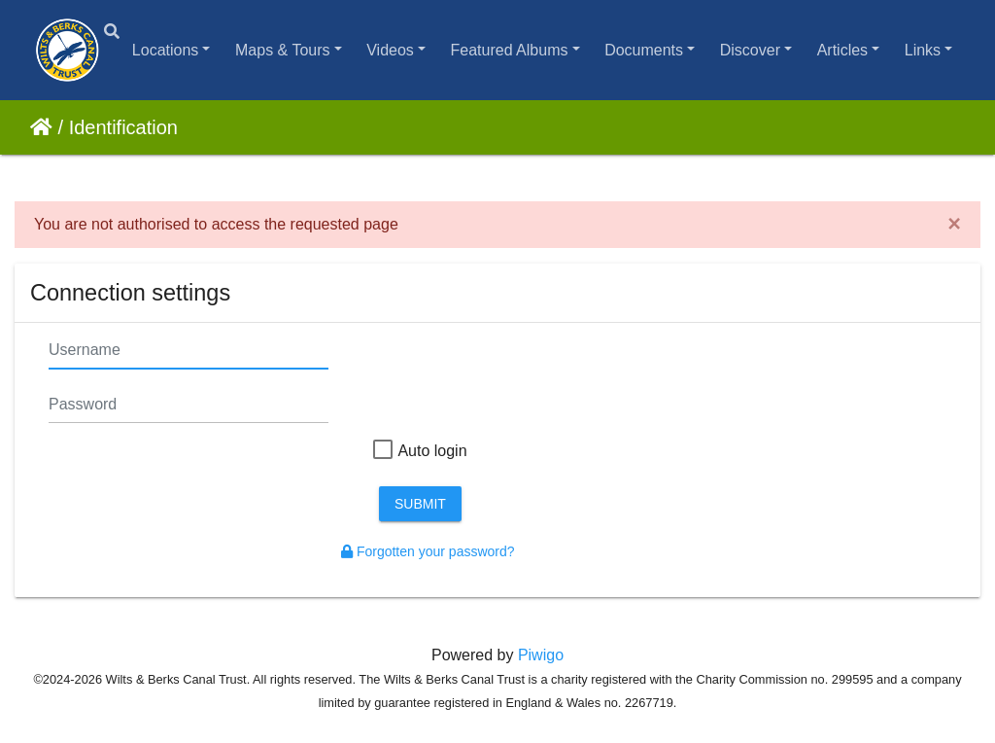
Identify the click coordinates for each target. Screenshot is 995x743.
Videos (390, 50)
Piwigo (541, 655)
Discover (750, 50)
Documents (643, 50)
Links (923, 50)
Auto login (419, 451)
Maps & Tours (282, 50)
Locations (165, 50)
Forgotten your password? (428, 551)
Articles (842, 50)
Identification (123, 127)
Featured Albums (509, 50)
